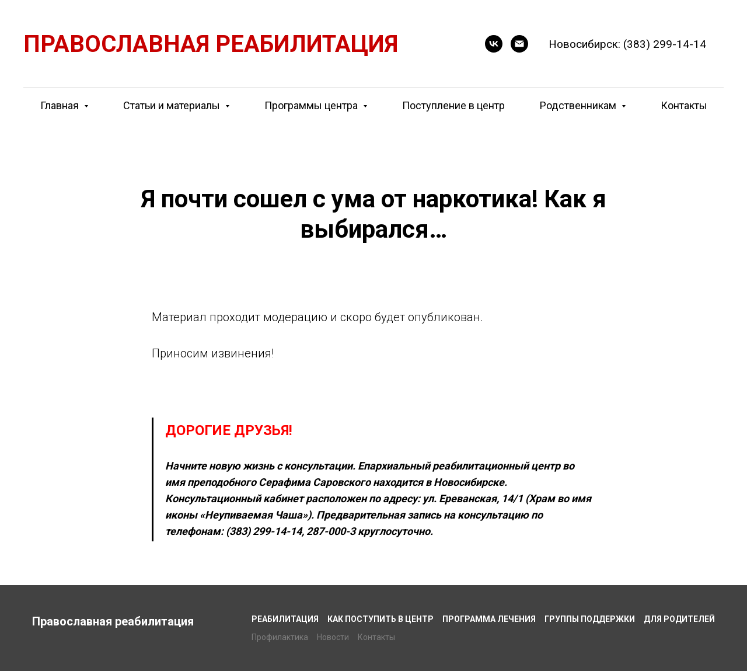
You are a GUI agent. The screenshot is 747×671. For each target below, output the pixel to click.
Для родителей (679, 619)
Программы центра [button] (312, 105)
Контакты (684, 105)
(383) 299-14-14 (664, 44)
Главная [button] (60, 105)
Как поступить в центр (380, 619)
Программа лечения (489, 619)
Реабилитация (285, 619)
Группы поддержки (589, 619)
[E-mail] (519, 44)
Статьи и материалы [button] (172, 105)
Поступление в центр (453, 105)
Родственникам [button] (579, 105)
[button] (493, 44)
